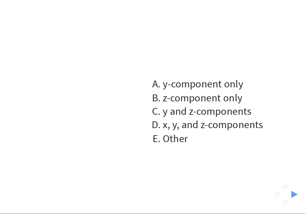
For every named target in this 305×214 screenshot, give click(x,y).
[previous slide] (274, 194)
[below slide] (285, 205)
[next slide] (296, 194)
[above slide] (285, 183)
